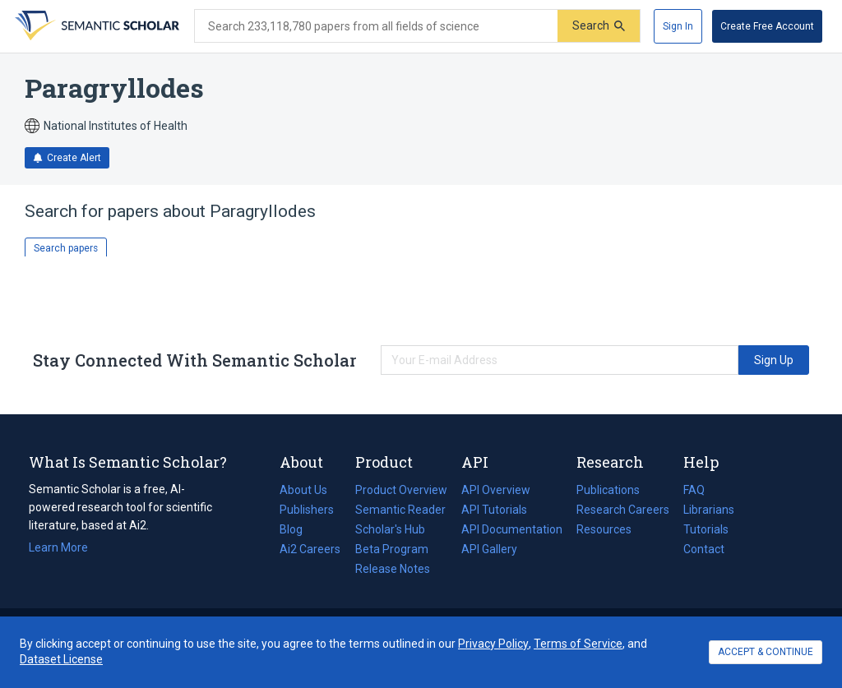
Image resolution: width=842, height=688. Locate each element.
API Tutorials (494, 509)
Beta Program (391, 549)
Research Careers (622, 509)
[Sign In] (678, 26)
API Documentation (511, 529)
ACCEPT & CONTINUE (765, 652)
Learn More (58, 547)
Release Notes (392, 568)
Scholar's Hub (390, 529)
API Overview (495, 489)
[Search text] (376, 26)
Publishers (307, 509)
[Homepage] (95, 26)
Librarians (708, 509)
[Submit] (598, 26)
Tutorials (706, 529)
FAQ (694, 489)
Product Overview (401, 489)
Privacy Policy (493, 643)
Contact (703, 549)
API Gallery (489, 549)
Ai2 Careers (310, 549)
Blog (298, 529)
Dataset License (61, 659)
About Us (303, 489)
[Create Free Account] (767, 26)
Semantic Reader (400, 509)
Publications (608, 490)
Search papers (66, 248)
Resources (604, 529)
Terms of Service (578, 643)
